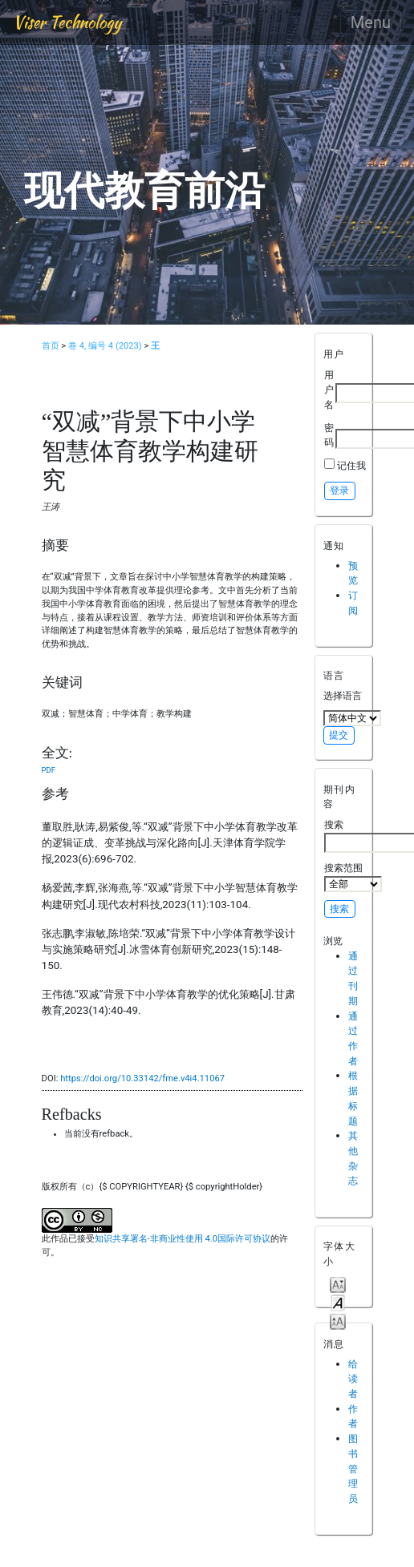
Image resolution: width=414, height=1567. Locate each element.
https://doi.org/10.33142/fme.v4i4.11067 (142, 1078)
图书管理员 (353, 1468)
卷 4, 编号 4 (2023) (105, 346)
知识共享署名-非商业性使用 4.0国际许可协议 (182, 1239)
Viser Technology (67, 22)
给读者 (353, 1378)
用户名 (329, 389)
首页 (50, 346)
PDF (48, 769)
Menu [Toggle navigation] (371, 22)
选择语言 (342, 695)
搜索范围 (353, 877)
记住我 (351, 465)
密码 (329, 435)
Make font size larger (338, 1320)
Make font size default (338, 1302)
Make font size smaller (338, 1283)
